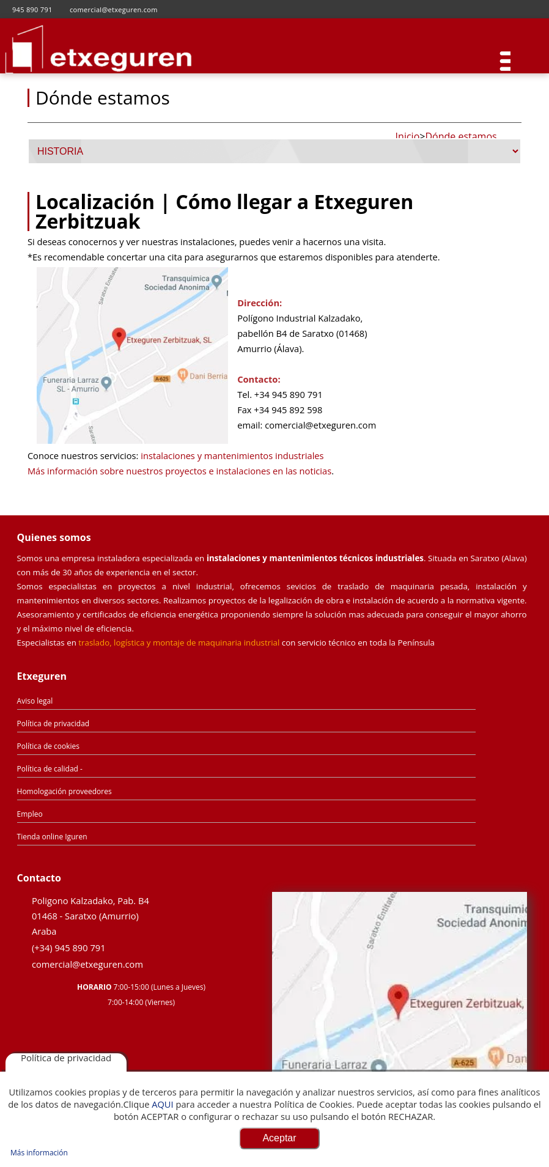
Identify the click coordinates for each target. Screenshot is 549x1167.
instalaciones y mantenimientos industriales (230, 455)
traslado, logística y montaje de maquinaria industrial (178, 642)
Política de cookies (48, 746)
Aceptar (279, 1138)
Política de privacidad (53, 723)
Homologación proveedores (64, 791)
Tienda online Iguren (52, 836)
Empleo (30, 814)
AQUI (162, 1104)
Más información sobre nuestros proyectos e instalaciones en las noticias (179, 471)
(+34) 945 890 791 (69, 947)
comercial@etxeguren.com (87, 964)
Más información (39, 1153)
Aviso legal (35, 701)
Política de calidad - (50, 769)
